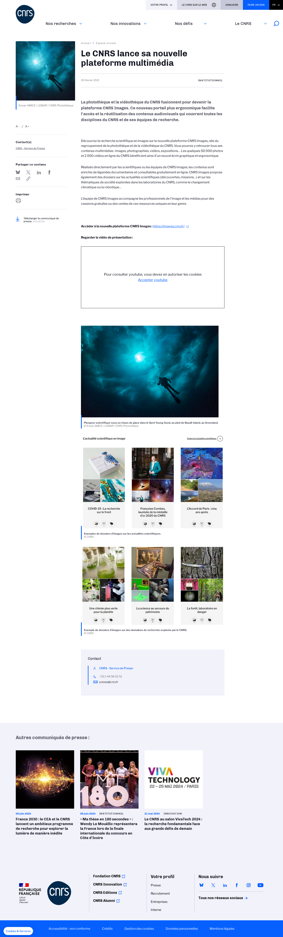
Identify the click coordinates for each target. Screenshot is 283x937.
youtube (260, 885)
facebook (237, 885)
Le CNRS (243, 23)
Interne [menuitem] (156, 910)
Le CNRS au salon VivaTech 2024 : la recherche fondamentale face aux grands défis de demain (173, 791)
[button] (18, 931)
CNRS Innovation (107, 884)
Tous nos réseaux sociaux (214, 898)
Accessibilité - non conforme (69, 929)
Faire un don (256, 4)
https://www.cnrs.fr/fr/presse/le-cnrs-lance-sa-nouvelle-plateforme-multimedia (28, 178)
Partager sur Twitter (28, 172)
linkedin (225, 885)
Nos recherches (61, 23)
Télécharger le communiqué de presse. (41, 220)
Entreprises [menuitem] (159, 902)
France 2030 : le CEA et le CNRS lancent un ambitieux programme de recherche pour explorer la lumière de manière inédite (45, 794)
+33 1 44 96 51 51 (110, 676)
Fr (274, 4)
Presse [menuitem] (156, 885)
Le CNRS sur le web (194, 4)
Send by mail (18, 178)
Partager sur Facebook (49, 172)
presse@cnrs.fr (108, 682)
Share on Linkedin (39, 172)
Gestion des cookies (139, 929)
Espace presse (106, 43)
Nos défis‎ (184, 23)
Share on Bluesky (18, 172)
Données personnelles (182, 929)
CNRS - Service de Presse (30, 148)
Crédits (107, 929)
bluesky (201, 885)
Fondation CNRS (106, 876)
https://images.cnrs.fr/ (169, 226)
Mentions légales (222, 929)
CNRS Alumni (104, 901)
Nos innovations (125, 23)
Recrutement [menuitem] (160, 893)
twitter (213, 885)
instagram (249, 885)
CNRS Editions (105, 892)
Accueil (86, 43)
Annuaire (231, 4)
